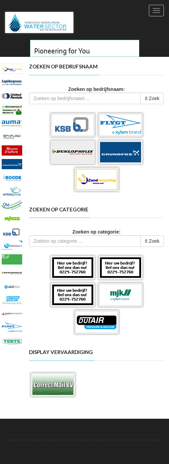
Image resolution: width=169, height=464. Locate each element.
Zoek (152, 98)
